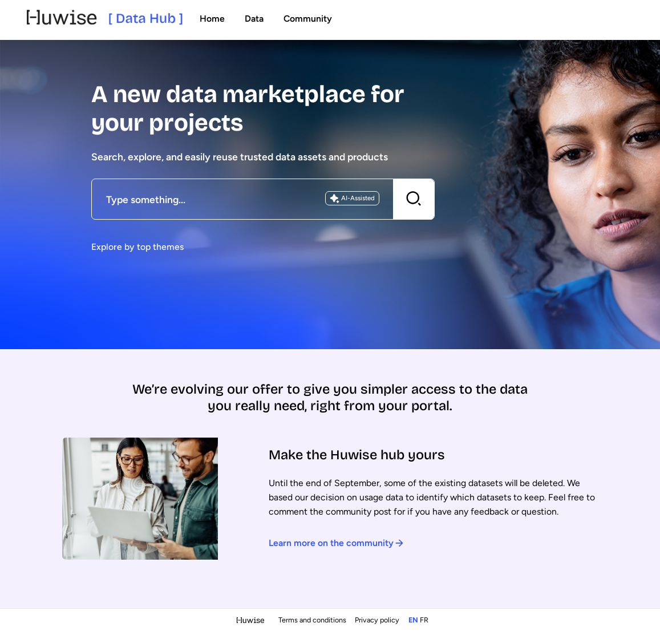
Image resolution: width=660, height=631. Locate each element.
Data (254, 18)
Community (308, 18)
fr (424, 620)
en (413, 620)
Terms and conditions (313, 620)
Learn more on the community (336, 542)
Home (212, 18)
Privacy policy (378, 620)
